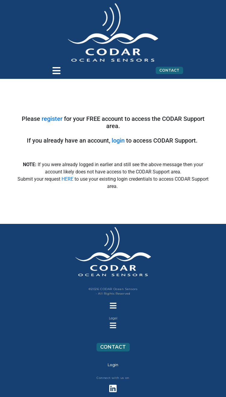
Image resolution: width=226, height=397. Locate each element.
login (118, 140)
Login (113, 365)
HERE (67, 179)
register (52, 118)
